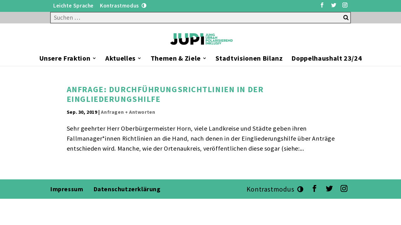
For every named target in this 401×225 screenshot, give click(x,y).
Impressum (66, 189)
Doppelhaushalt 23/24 (326, 59)
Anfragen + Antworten (128, 112)
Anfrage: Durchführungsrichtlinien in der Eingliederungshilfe (165, 94)
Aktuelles (120, 59)
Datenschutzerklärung (127, 189)
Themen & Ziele (176, 59)
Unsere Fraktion (65, 59)
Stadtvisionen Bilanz (249, 59)
